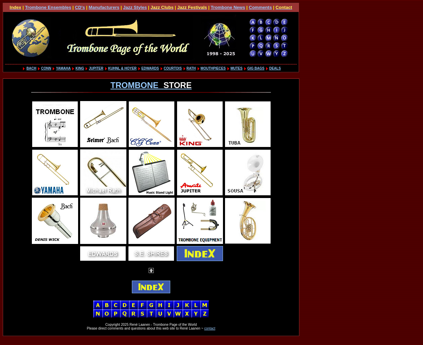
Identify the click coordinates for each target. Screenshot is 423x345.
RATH (191, 68)
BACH (31, 68)
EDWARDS (150, 68)
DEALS (275, 68)
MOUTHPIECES (213, 68)
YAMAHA (63, 68)
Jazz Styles (135, 7)
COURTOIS (173, 68)
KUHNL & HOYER (122, 68)
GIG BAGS (255, 68)
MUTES (236, 68)
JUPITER (96, 68)
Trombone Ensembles (48, 7)
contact (209, 328)
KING (79, 68)
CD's (80, 7)
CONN (46, 68)
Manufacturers (104, 7)
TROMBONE (151, 85)
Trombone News (228, 7)
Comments (260, 7)
